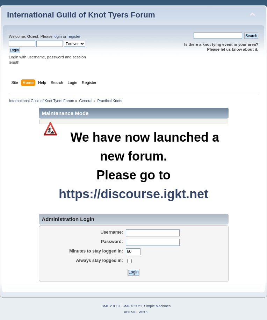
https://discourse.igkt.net (133, 194)
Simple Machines (157, 306)
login (57, 36)
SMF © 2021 (132, 306)
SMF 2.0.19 (111, 306)
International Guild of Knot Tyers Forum (81, 14)
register (73, 36)
